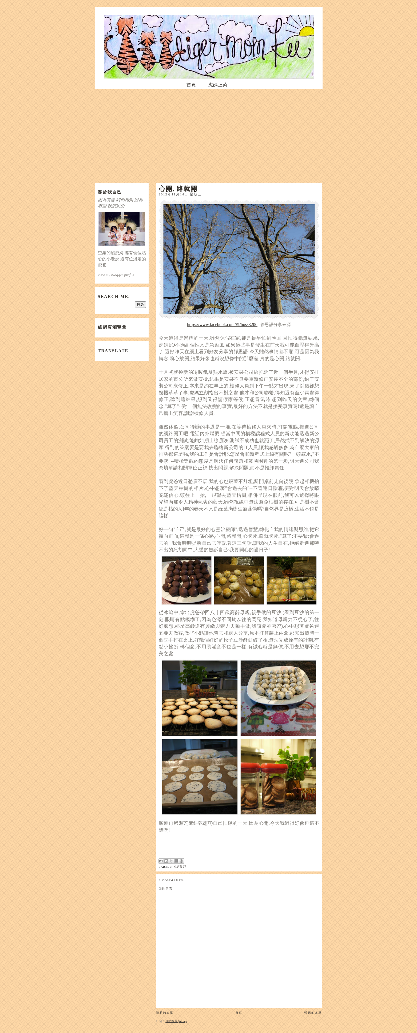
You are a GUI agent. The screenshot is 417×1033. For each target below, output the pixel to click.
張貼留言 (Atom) (175, 1021)
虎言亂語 (180, 866)
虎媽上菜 (217, 85)
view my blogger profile (116, 275)
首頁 (191, 85)
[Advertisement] (208, 134)
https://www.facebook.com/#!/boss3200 (222, 324)
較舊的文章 (313, 1012)
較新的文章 (165, 1012)
